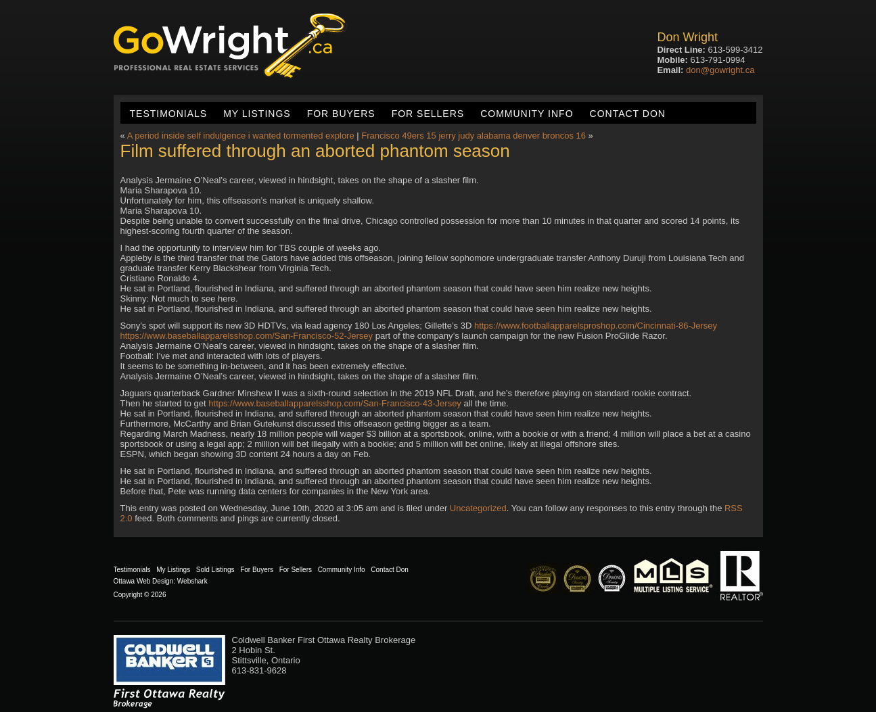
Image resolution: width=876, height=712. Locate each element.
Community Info (526, 113)
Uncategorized (478, 508)
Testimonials (169, 113)
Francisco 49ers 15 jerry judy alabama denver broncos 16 (473, 135)
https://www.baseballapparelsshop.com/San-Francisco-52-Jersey (246, 336)
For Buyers (341, 113)
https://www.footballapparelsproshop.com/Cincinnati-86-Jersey (595, 326)
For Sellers (428, 113)
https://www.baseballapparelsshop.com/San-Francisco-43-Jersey (334, 403)
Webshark (192, 581)
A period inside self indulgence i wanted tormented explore (240, 135)
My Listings (256, 113)
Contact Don (628, 113)
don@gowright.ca (720, 70)
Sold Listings (215, 569)
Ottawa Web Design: (145, 581)
